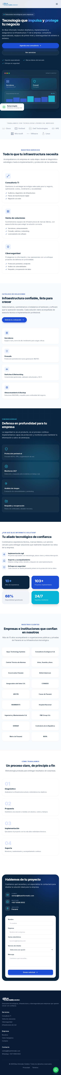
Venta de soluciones (8, 1019)
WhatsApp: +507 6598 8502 (11, 1054)
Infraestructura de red (9, 1025)
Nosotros (5, 1035)
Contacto (5, 1041)
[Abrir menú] (57, 4)
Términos (35, 1067)
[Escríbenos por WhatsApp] (56, 1070)
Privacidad (26, 1067)
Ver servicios (30, 52)
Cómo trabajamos (7, 1038)
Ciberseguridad (7, 1022)
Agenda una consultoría (30, 46)
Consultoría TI (6, 1016)
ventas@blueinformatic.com (11, 1051)
